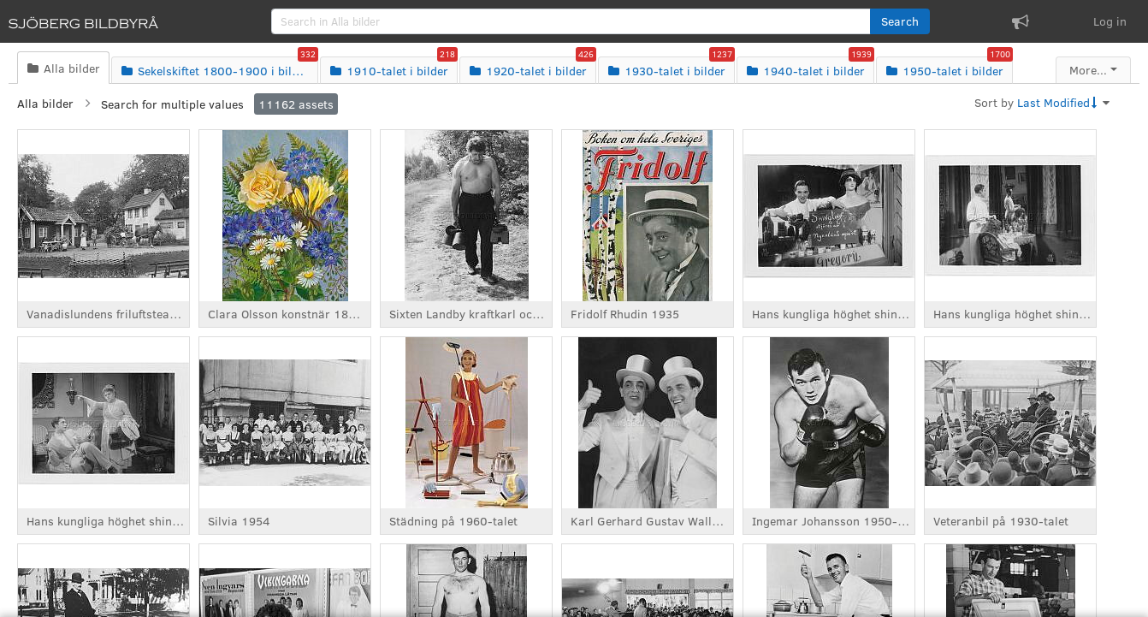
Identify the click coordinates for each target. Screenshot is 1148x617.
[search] (571, 21)
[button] (900, 21)
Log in (1110, 21)
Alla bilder (45, 103)
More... (1088, 70)
